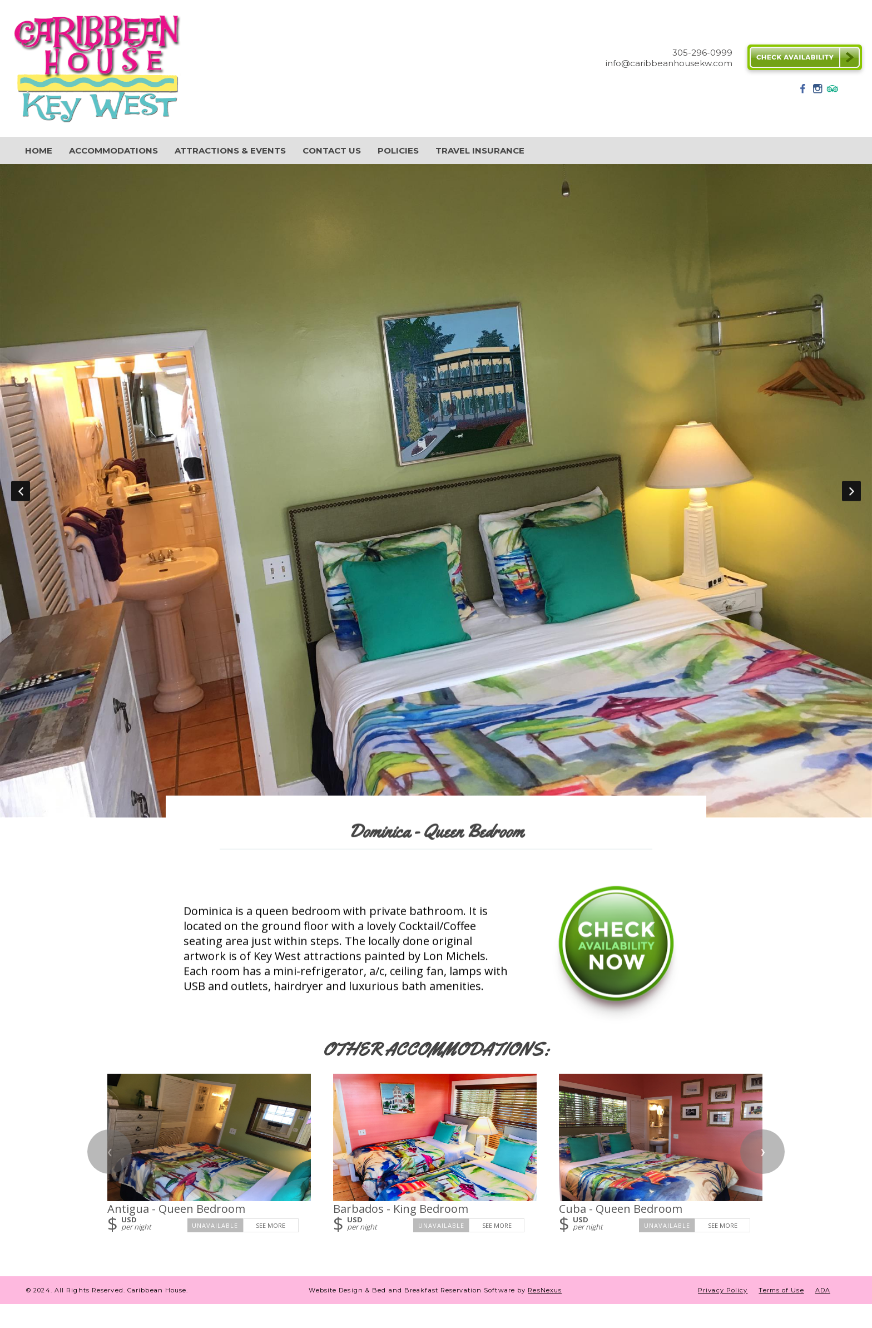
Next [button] (851, 491)
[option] (436, 491)
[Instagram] (817, 92)
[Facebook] (803, 92)
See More (270, 1225)
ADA (822, 1290)
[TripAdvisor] (832, 92)
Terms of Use (781, 1290)
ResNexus (545, 1290)
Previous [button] (20, 491)
